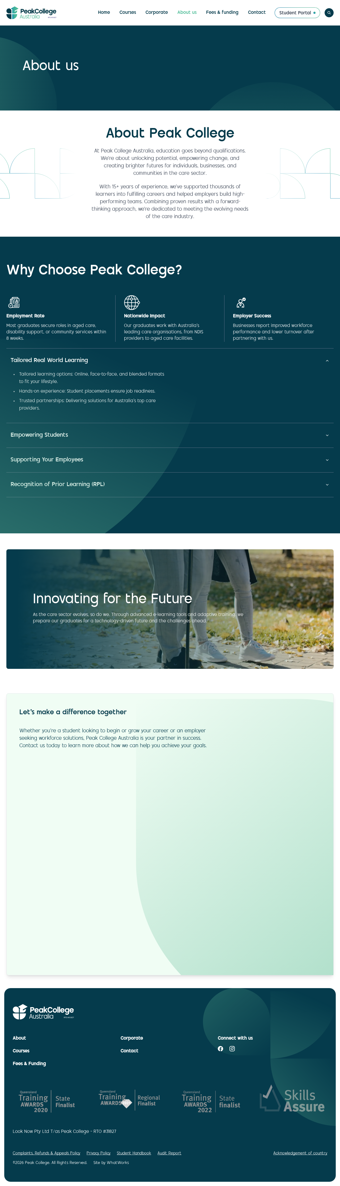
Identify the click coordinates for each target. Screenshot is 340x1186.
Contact (257, 13)
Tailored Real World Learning (170, 360)
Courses (128, 13)
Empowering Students (170, 435)
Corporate (157, 13)
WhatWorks (118, 1163)
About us (187, 13)
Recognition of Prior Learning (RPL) (170, 484)
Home (104, 13)
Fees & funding (222, 13)
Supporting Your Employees (170, 460)
